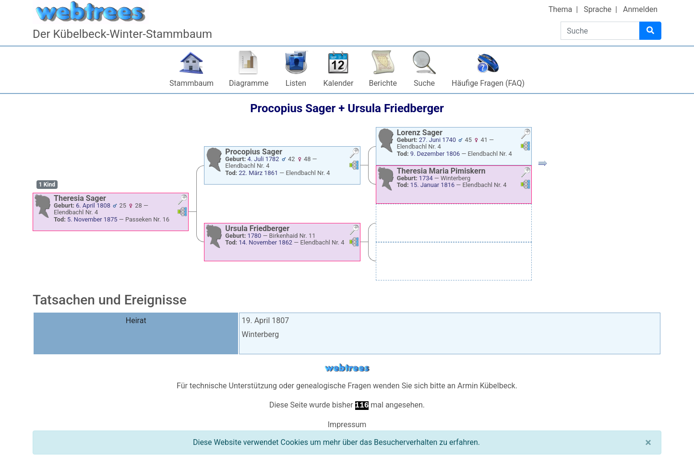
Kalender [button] (338, 83)
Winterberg (260, 334)
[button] (182, 200)
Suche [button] (424, 83)
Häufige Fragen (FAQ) (488, 83)
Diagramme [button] (248, 83)
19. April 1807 (265, 320)
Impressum (347, 424)
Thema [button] (561, 9)
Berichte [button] (383, 83)
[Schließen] (648, 442)
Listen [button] (296, 83)
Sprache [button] (597, 9)
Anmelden (640, 9)
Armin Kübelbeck (486, 385)
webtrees (347, 368)
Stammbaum (191, 83)
